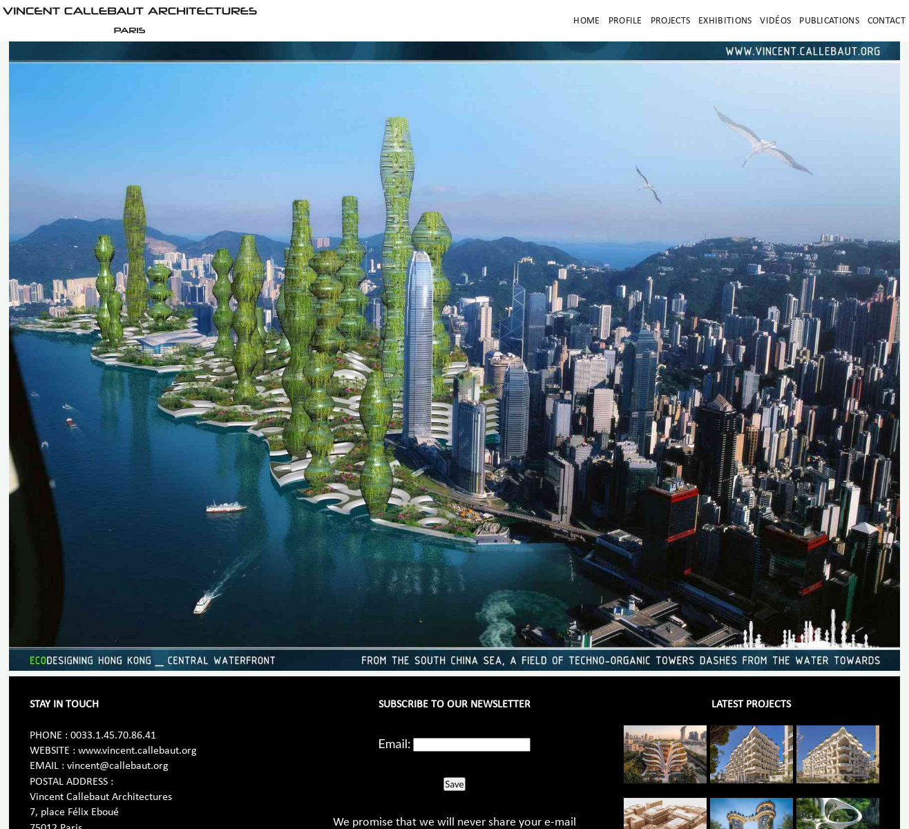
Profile (625, 21)
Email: (395, 743)
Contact (887, 21)
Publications (829, 21)
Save (454, 784)
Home (586, 21)
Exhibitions (725, 21)
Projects (670, 21)
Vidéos (775, 21)
